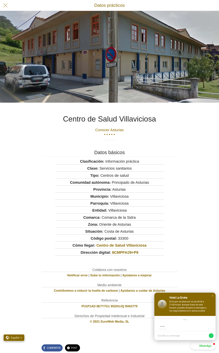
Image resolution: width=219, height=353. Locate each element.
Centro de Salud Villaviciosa (121, 245)
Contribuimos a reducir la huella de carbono (86, 290)
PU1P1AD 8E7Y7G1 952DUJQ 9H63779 (109, 306)
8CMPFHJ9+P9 (125, 252)
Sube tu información (105, 275)
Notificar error (77, 275)
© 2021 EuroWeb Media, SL (109, 321)
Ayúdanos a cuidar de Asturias (142, 290)
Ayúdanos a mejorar (137, 275)
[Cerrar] (5, 5)
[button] (212, 295)
